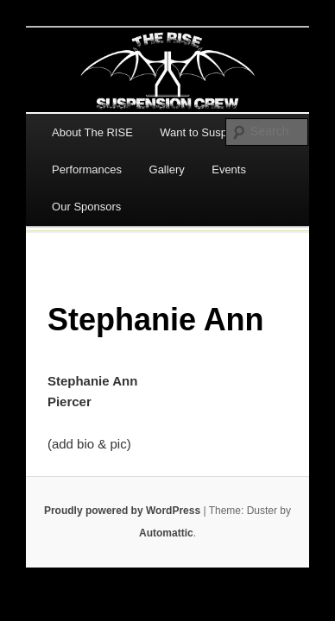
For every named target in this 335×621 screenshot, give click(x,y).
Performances (87, 169)
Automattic (166, 533)
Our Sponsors (86, 206)
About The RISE (92, 132)
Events (229, 169)
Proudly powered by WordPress (122, 511)
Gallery (167, 169)
